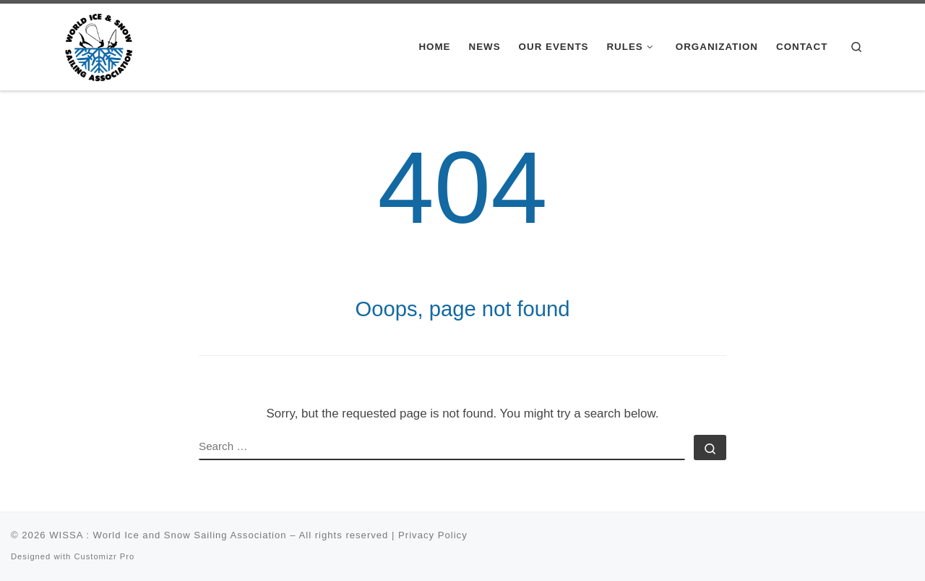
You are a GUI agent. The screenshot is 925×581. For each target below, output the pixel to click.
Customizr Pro (104, 556)
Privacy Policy (433, 535)
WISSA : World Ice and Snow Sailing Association (167, 535)
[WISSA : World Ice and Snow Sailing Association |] (98, 45)
